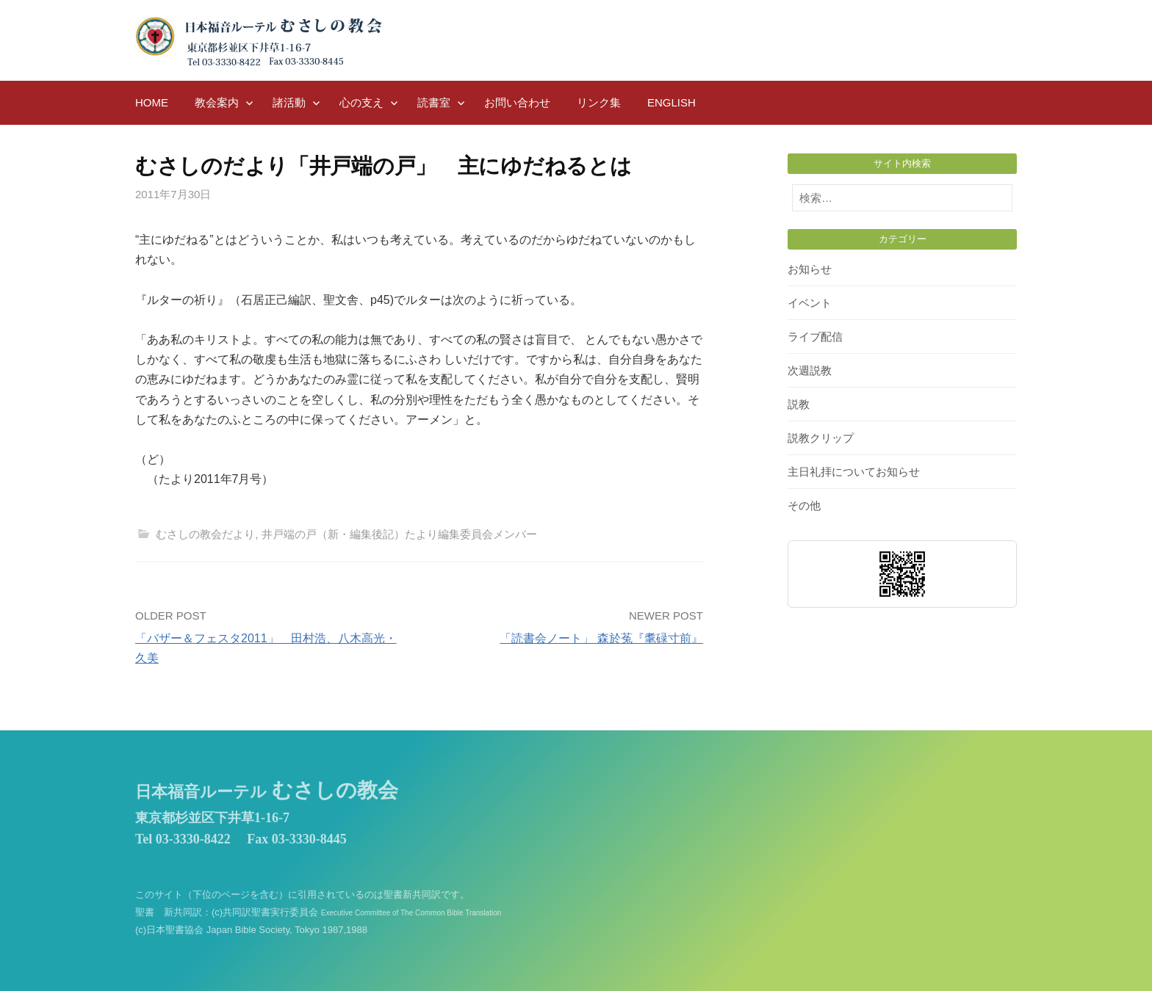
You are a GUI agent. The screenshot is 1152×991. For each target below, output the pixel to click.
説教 (799, 404)
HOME (151, 102)
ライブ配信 (815, 336)
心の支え (361, 102)
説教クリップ (821, 438)
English (671, 102)
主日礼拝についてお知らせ (854, 471)
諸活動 (289, 102)
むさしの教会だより (205, 534)
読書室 (433, 102)
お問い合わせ (517, 102)
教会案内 (217, 102)
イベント (810, 303)
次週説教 (810, 370)
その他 (804, 505)
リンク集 (599, 102)
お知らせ (810, 269)
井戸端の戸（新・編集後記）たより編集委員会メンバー (399, 534)
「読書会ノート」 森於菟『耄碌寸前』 (601, 638)
